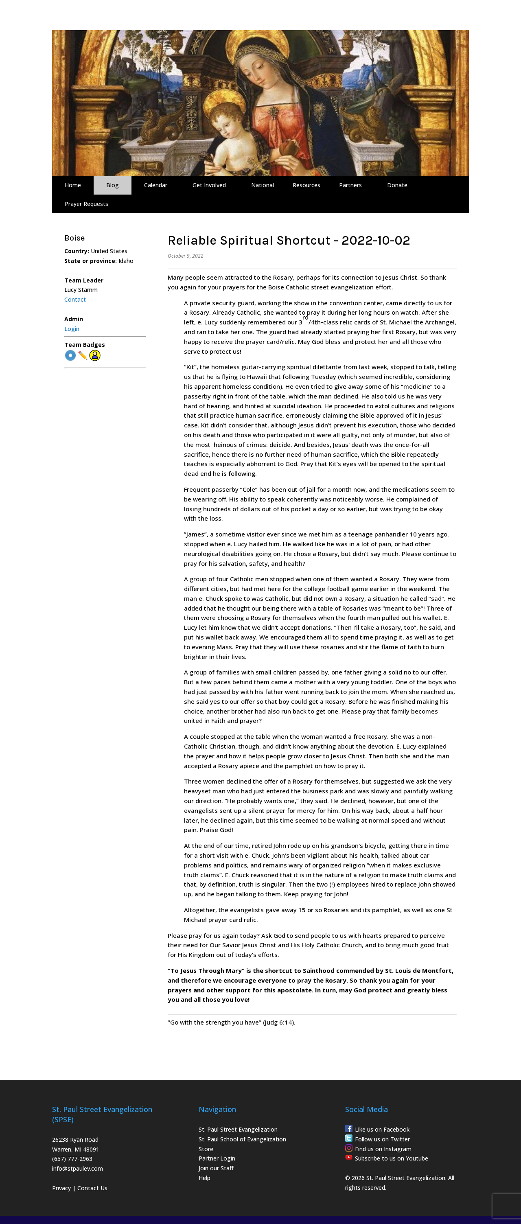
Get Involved (209, 185)
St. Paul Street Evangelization (238, 1129)
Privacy (61, 1188)
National (262, 185)
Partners (350, 185)
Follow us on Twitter (382, 1139)
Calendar (155, 185)
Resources (306, 185)
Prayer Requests (86, 204)
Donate (397, 185)
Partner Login (217, 1158)
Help (204, 1178)
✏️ (83, 355)
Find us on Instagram (383, 1149)
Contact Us (92, 1188)
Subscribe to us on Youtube (391, 1158)
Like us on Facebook (382, 1129)
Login (71, 329)
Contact (75, 299)
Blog (112, 185)
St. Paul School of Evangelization (242, 1139)
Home (73, 185)
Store (206, 1149)
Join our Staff (216, 1168)
